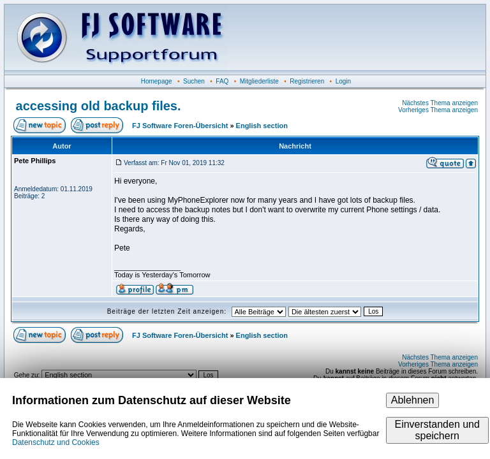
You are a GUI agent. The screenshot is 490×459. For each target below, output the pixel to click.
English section (262, 125)
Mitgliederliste (259, 81)
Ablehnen (412, 400)
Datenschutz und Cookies (56, 442)
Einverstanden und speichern (436, 430)
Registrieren (307, 81)
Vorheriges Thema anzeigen (438, 109)
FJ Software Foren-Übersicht (180, 125)
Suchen (194, 81)
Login (343, 81)
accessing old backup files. (98, 106)
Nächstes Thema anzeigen (440, 102)
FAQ (222, 81)
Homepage (156, 81)
